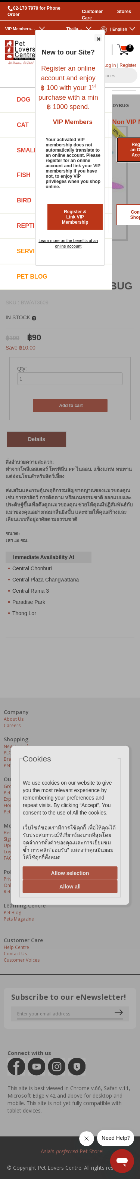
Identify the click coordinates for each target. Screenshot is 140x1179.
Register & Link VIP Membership (75, 217)
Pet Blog (32, 276)
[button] (98, 37)
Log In (109, 65)
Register (127, 65)
